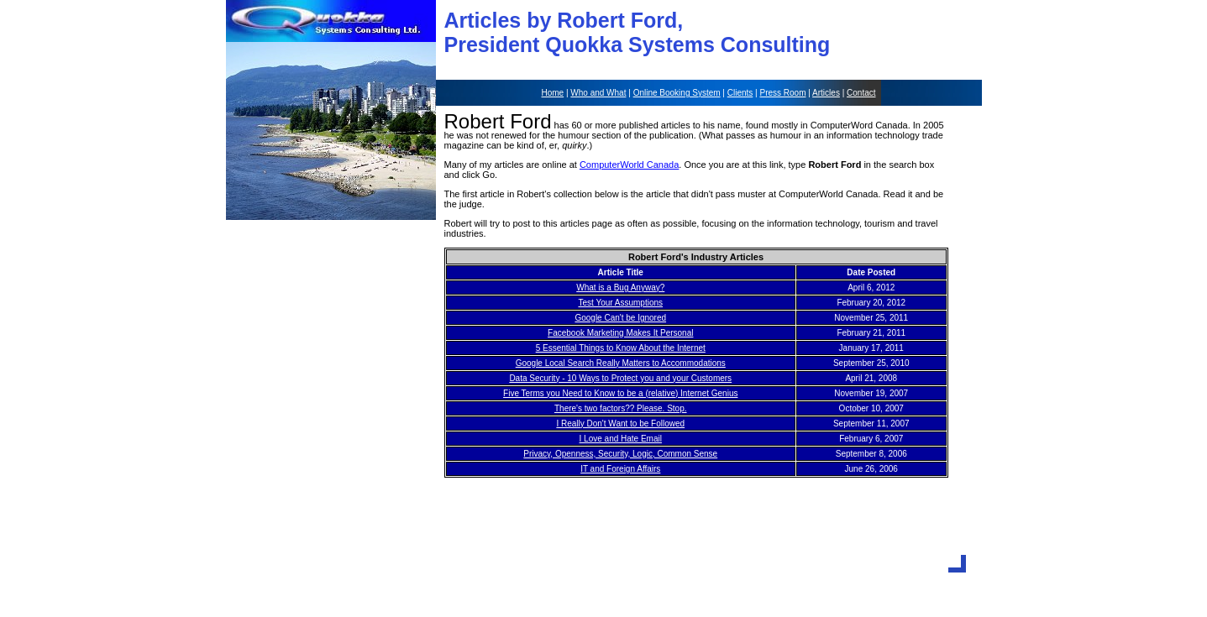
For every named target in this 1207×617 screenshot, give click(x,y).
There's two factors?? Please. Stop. (620, 408)
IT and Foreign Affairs (620, 468)
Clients (740, 92)
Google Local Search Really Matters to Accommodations (621, 363)
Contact (861, 92)
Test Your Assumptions (620, 302)
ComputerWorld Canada (629, 164)
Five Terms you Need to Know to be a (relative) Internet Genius (620, 393)
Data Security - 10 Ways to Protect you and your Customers (620, 378)
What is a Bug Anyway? (620, 287)
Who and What (598, 92)
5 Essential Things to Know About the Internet (621, 348)
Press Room (782, 92)
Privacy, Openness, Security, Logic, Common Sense (620, 453)
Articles (826, 92)
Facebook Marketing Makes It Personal (620, 332)
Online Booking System (677, 92)
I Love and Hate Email (621, 438)
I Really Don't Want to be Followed (620, 423)
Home (552, 92)
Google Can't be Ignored (620, 317)
